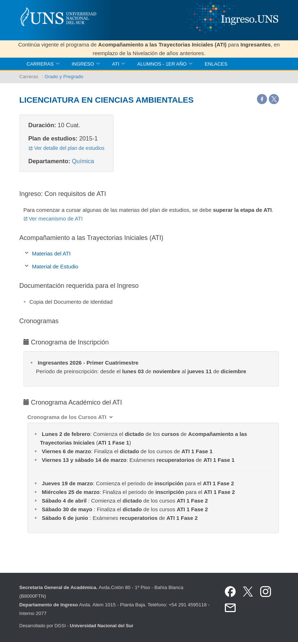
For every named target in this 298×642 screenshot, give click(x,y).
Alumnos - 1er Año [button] (164, 64)
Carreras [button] (43, 64)
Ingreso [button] (86, 64)
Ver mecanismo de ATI (53, 218)
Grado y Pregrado (64, 76)
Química (83, 161)
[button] (70, 417)
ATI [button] (118, 64)
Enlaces (216, 64)
